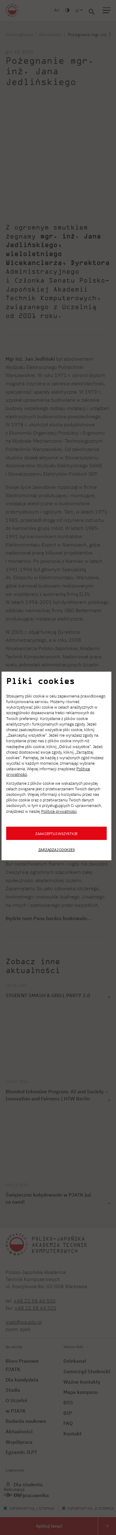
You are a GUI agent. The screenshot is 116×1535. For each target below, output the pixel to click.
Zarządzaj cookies (56, 849)
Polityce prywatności (59, 811)
